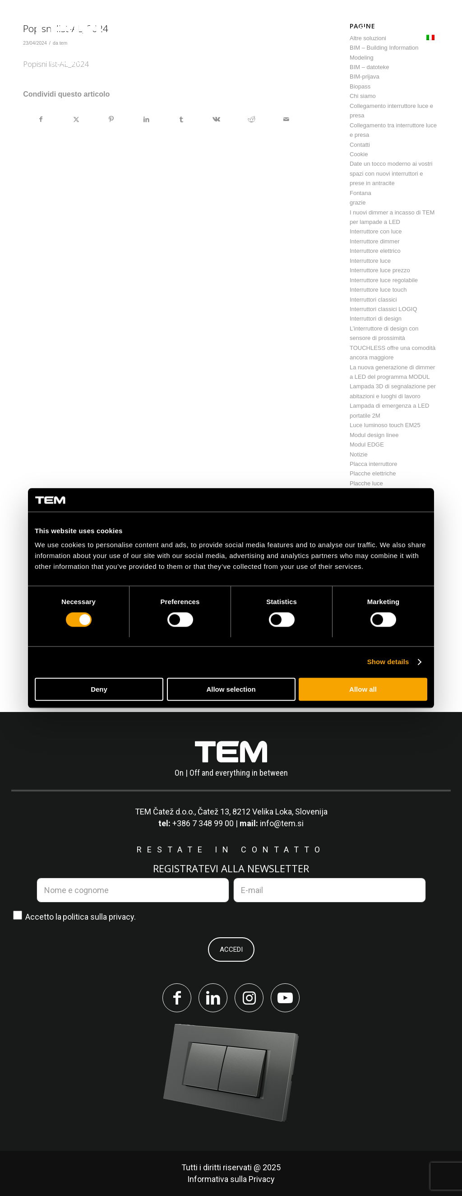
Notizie (359, 454)
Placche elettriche (373, 473)
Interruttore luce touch (378, 289)
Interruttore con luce (376, 231)
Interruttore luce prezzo (380, 270)
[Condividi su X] (76, 119)
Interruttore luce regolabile (384, 280)
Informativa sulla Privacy (231, 1179)
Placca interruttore (373, 464)
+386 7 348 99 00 (203, 823)
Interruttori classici (373, 299)
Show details (388, 662)
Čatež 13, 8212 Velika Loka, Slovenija (263, 811)
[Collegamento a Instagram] (249, 997)
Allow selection (230, 689)
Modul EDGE (367, 444)
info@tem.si (282, 823)
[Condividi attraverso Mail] (286, 119)
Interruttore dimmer (375, 241)
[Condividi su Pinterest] (111, 119)
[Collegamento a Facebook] (176, 997)
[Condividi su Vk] (216, 119)
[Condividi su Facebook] (41, 119)
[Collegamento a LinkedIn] (213, 997)
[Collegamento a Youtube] (285, 997)
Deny (99, 689)
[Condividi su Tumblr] (181, 119)
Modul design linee (374, 435)
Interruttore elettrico (375, 250)
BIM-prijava (364, 76)
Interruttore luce (370, 260)
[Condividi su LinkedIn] (146, 119)
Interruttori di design (376, 318)
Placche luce (366, 483)
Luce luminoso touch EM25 (385, 425)
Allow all (363, 689)
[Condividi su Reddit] (251, 119)
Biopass (360, 86)
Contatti (360, 144)
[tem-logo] (65, 42)
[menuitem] (151, 30)
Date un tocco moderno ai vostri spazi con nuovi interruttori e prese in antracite (391, 173)
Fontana (360, 193)
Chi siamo (363, 96)
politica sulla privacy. (99, 916)
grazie (357, 202)
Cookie (359, 154)
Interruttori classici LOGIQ (383, 309)
